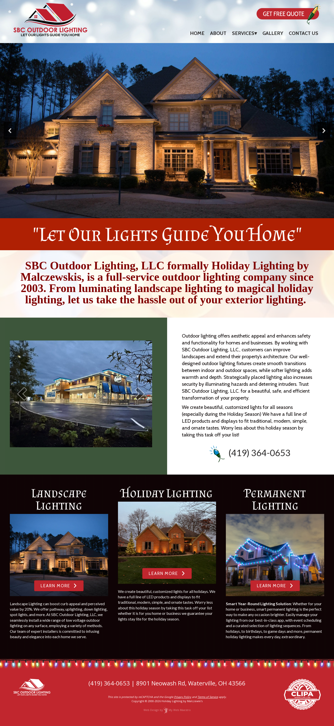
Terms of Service (208, 697)
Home (197, 33)
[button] (10, 130)
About (218, 33)
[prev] (22, 394)
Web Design (151, 710)
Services (243, 33)
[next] (140, 394)
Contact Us (303, 33)
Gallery (272, 33)
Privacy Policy (182, 697)
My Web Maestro (180, 710)
